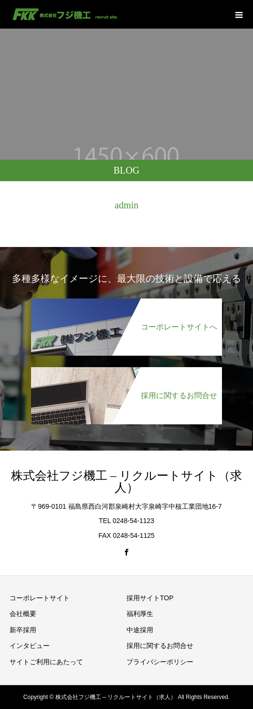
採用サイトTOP (150, 598)
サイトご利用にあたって (46, 662)
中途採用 (139, 630)
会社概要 (23, 613)
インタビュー (30, 645)
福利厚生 (139, 613)
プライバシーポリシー (159, 662)
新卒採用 (23, 630)
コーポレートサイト (40, 598)
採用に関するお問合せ (159, 645)
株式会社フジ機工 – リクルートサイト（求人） (126, 481)
